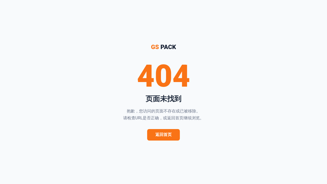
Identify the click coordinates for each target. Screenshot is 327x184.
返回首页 (163, 134)
